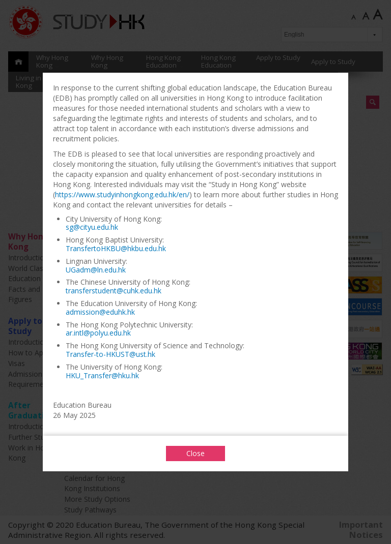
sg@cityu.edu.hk (92, 227)
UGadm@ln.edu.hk (96, 270)
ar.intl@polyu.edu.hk (98, 333)
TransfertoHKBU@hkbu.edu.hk (116, 248)
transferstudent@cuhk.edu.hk (113, 290)
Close (195, 453)
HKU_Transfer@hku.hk (102, 375)
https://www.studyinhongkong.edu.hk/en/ (122, 194)
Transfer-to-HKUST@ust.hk (110, 354)
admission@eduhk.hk (100, 312)
